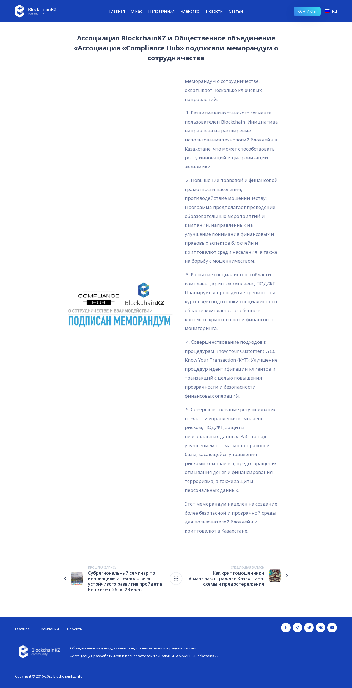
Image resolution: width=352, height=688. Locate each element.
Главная (117, 11)
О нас (136, 11)
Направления (161, 11)
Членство (190, 11)
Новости (214, 11)
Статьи (236, 11)
